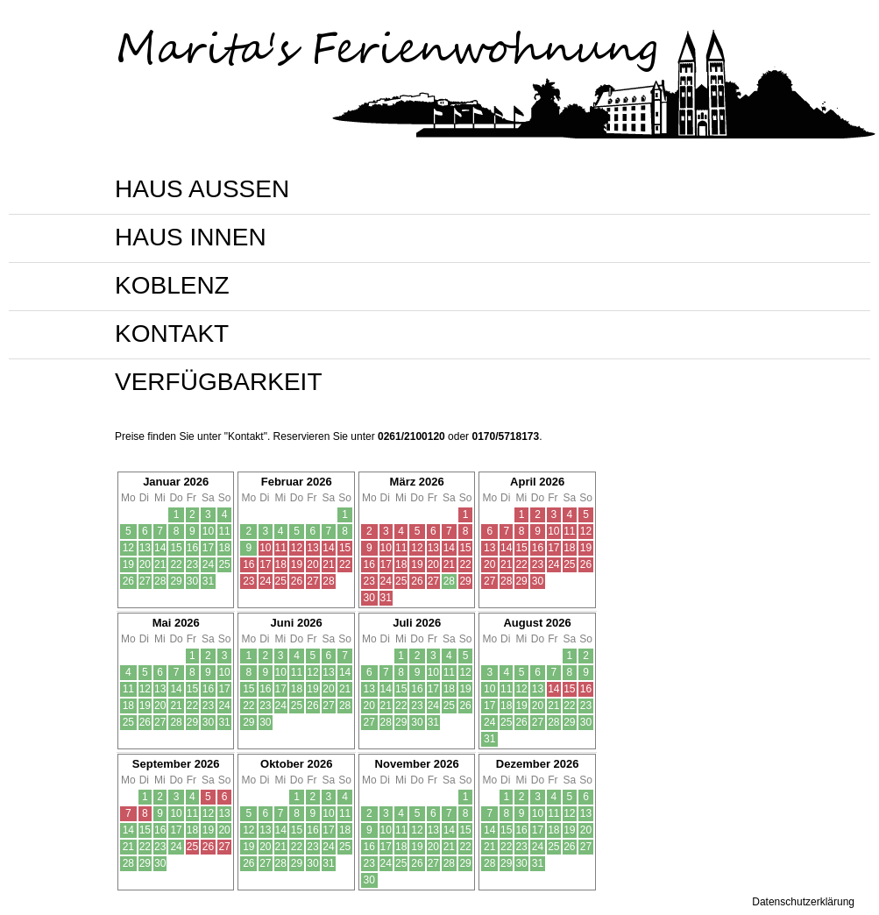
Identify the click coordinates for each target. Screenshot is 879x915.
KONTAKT (172, 333)
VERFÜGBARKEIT (218, 381)
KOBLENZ (172, 285)
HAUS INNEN (190, 237)
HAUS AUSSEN (202, 188)
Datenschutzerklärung (803, 902)
